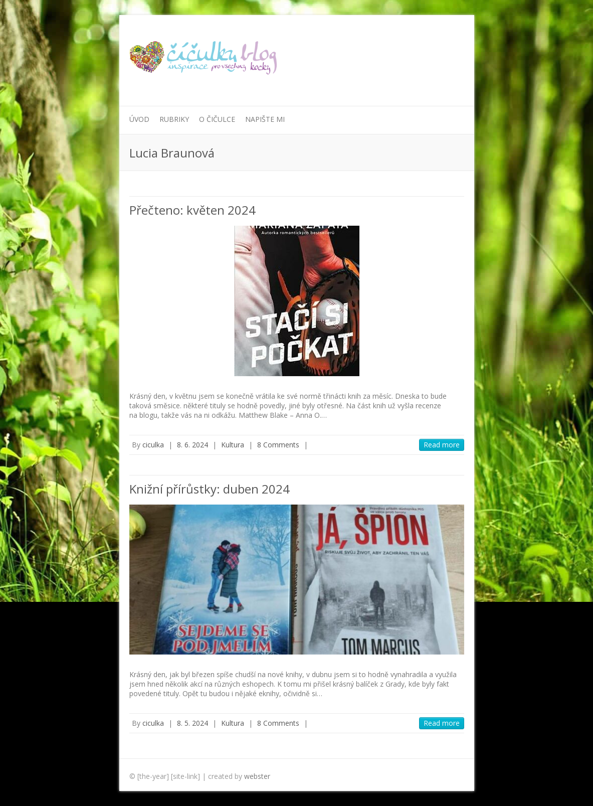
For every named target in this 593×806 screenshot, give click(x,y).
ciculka (153, 444)
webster (257, 776)
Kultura (232, 444)
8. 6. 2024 (192, 444)
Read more (442, 444)
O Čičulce (217, 119)
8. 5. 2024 (192, 723)
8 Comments (278, 444)
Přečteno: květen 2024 (192, 210)
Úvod (139, 119)
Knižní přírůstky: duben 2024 (209, 488)
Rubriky (174, 119)
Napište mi (265, 119)
